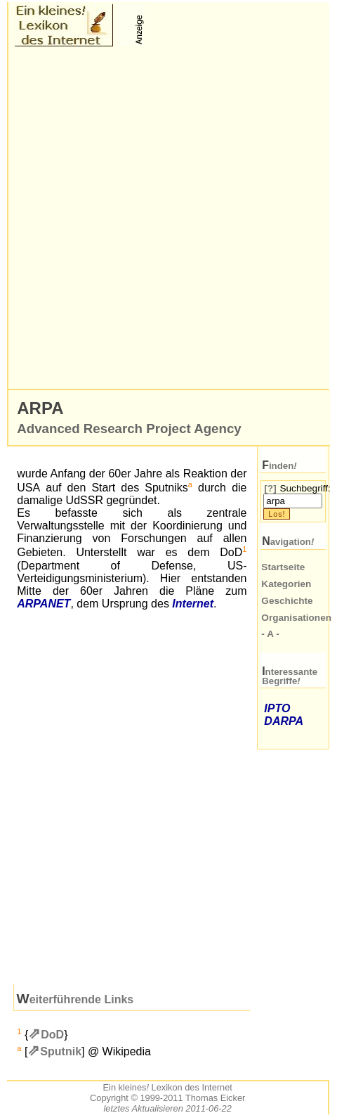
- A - (270, 634)
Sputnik (60, 1051)
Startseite (283, 567)
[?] (270, 488)
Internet (192, 604)
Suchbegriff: (304, 488)
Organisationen (296, 617)
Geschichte (286, 601)
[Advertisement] (168, 218)
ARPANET (43, 604)
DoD (52, 1035)
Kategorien (286, 584)
